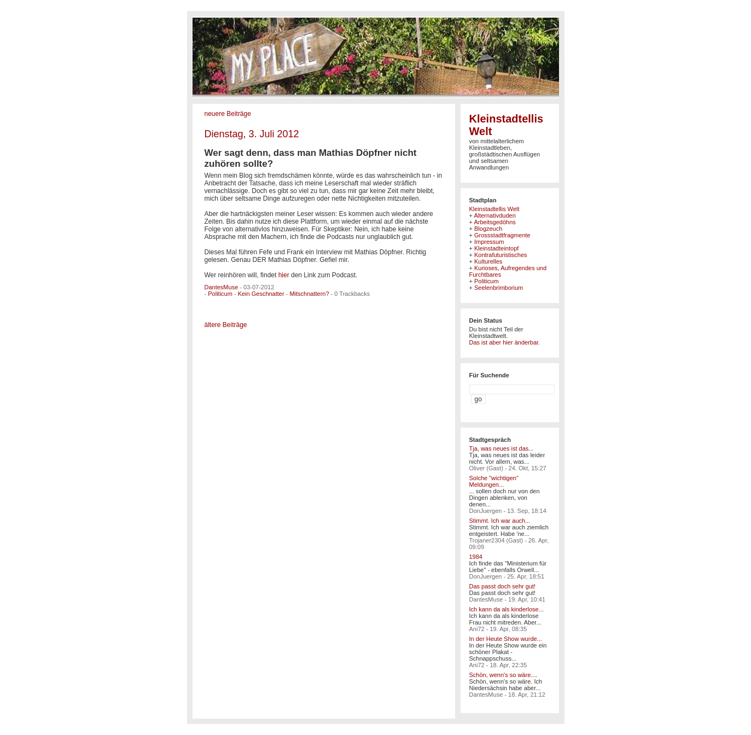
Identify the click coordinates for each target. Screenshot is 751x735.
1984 (475, 556)
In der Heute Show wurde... (505, 638)
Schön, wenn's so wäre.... (503, 675)
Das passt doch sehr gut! (502, 586)
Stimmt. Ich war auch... (500, 520)
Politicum (220, 293)
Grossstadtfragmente (502, 235)
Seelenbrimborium (498, 287)
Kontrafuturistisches (500, 255)
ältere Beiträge (226, 325)
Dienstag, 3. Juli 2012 (252, 134)
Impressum (489, 241)
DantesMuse (221, 287)
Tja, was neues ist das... (501, 448)
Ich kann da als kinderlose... (506, 609)
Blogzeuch (488, 228)
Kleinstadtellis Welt (494, 209)
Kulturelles (488, 261)
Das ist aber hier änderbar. (504, 342)
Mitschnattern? (309, 293)
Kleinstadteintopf (496, 248)
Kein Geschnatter (261, 293)
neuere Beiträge (228, 114)
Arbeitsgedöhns (494, 222)
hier (284, 275)
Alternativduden (494, 215)
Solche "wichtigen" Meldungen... (494, 481)
